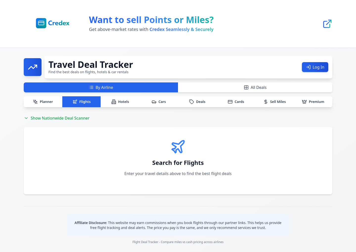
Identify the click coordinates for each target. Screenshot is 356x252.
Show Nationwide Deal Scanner (56, 118)
